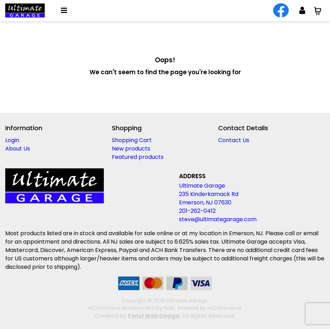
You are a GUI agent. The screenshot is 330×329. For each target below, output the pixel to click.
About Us (17, 149)
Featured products (138, 157)
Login (12, 140)
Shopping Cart (132, 140)
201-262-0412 (197, 211)
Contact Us (233, 140)
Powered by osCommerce (210, 308)
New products (131, 149)
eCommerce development (121, 308)
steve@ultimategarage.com (218, 219)
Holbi (169, 308)
